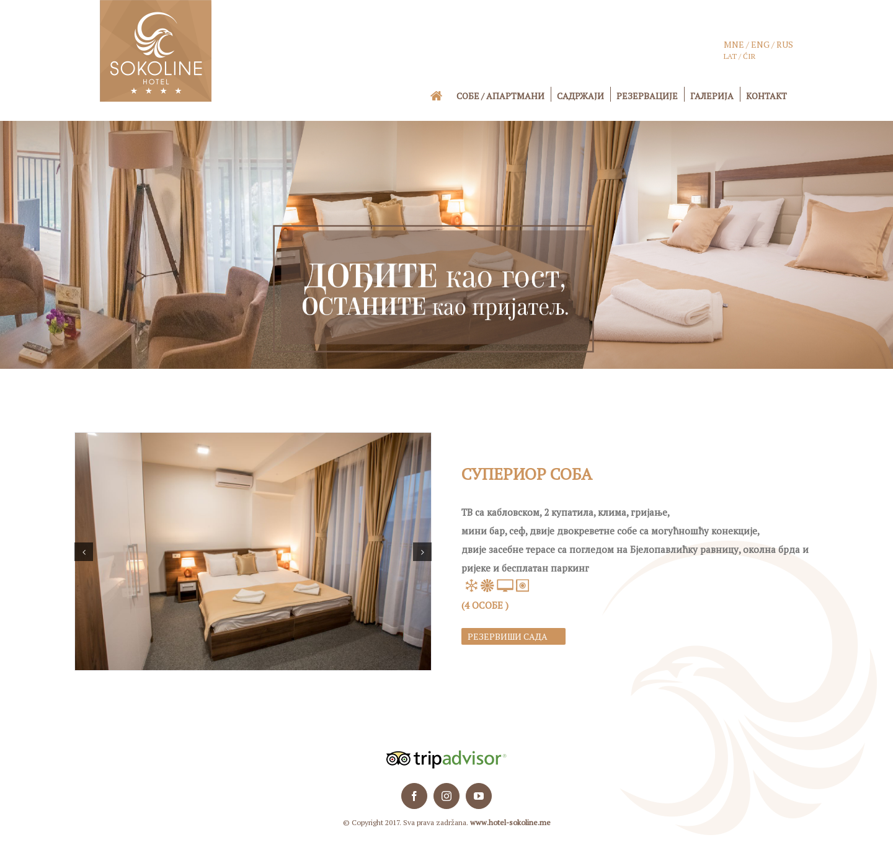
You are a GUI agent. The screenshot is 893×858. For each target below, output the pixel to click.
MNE (734, 44)
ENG (759, 44)
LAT (730, 56)
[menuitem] (444, 95)
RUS (784, 44)
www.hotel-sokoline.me (510, 822)
